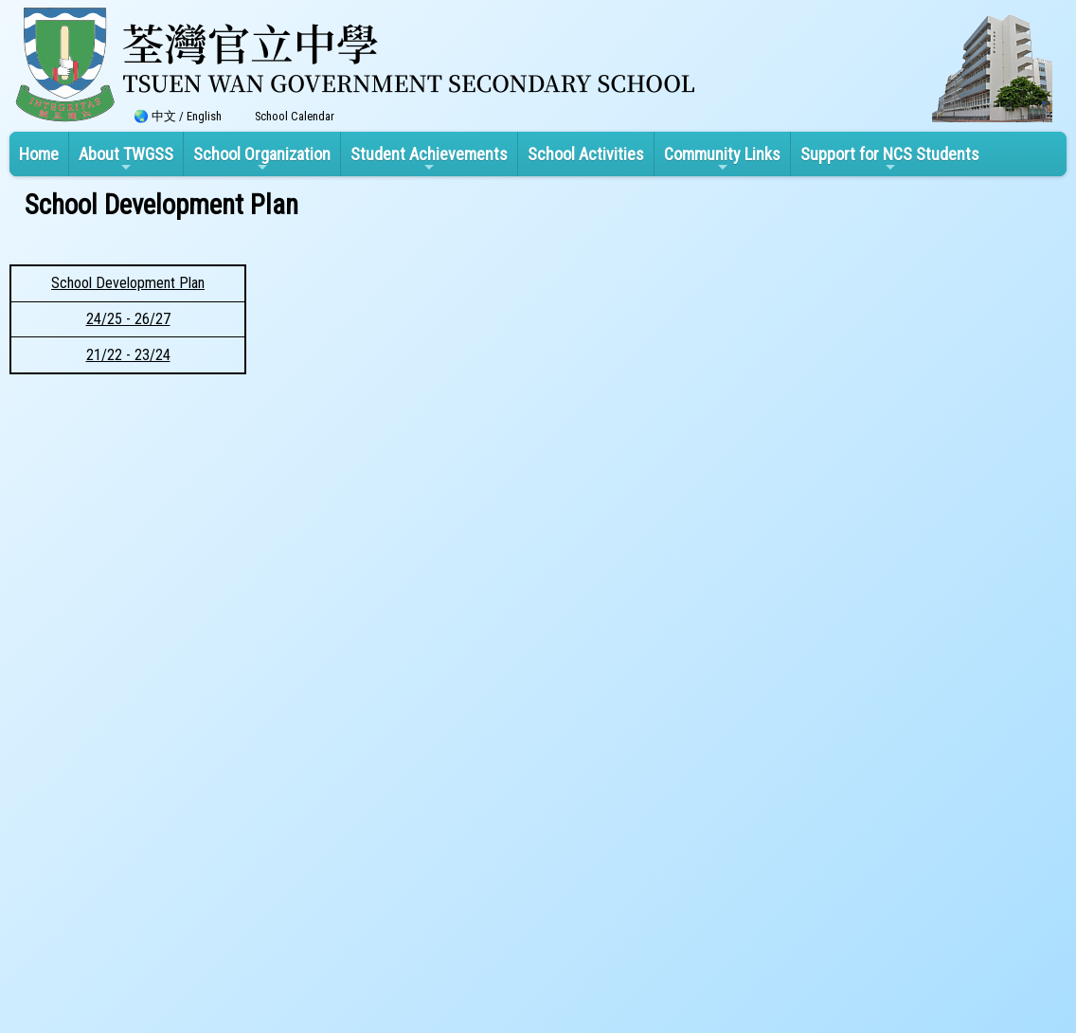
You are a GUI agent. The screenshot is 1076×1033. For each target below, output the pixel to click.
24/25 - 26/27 (128, 319)
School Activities (586, 154)
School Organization (262, 159)
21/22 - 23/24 (128, 355)
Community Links (722, 159)
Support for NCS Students (889, 159)
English (204, 116)
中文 (164, 116)
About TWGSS (126, 159)
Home (39, 154)
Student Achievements (429, 159)
